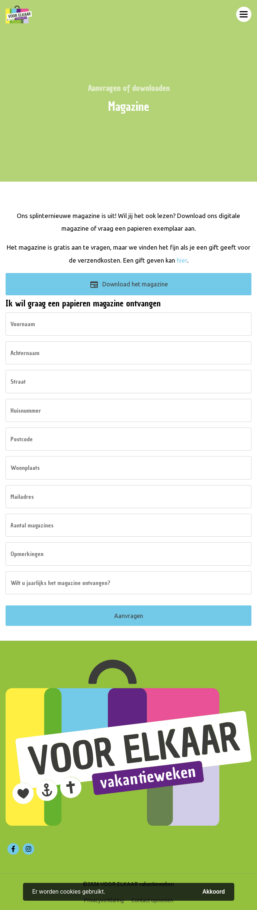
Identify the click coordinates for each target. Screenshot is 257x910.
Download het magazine (129, 287)
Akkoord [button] (213, 891)
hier (182, 260)
